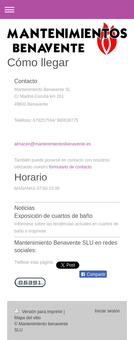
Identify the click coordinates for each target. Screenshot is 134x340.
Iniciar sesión (107, 310)
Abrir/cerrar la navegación (67, 9)
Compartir (93, 274)
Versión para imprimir (39, 311)
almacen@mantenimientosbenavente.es (52, 144)
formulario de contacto (70, 166)
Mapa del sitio (27, 317)
